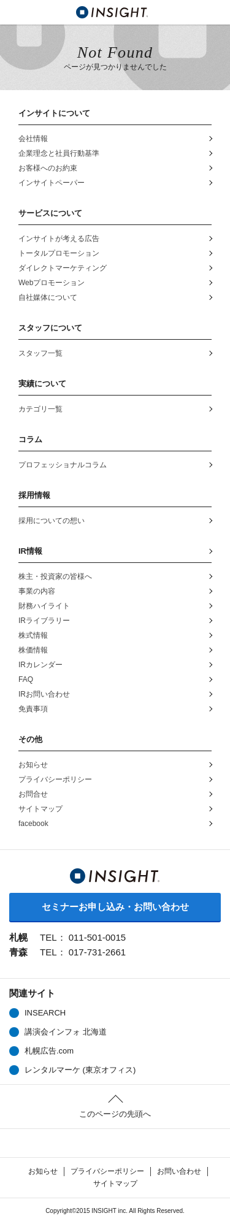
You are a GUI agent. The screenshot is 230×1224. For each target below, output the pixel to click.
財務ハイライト (44, 606)
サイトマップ (40, 809)
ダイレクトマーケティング (62, 268)
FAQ (25, 679)
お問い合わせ (179, 1171)
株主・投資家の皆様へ (55, 576)
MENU (12, 12)
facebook (33, 823)
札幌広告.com (49, 1050)
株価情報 (40, 651)
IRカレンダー (40, 664)
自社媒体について (47, 297)
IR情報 (30, 551)
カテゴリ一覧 (40, 409)
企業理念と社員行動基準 (58, 153)
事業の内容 (36, 591)
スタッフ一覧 (40, 353)
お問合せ (33, 794)
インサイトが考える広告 (58, 238)
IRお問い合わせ (44, 694)
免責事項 (33, 709)
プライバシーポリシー (55, 779)
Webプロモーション (51, 282)
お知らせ (33, 764)
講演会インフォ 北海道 (66, 1031)
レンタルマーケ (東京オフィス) (80, 1069)
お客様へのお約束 (47, 168)
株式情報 (33, 635)
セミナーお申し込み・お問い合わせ (115, 906)
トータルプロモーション (58, 253)
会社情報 (33, 138)
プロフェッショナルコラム (62, 465)
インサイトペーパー (51, 182)
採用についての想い (51, 520)
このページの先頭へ (115, 1114)
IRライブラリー (44, 620)
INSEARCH (45, 1012)
